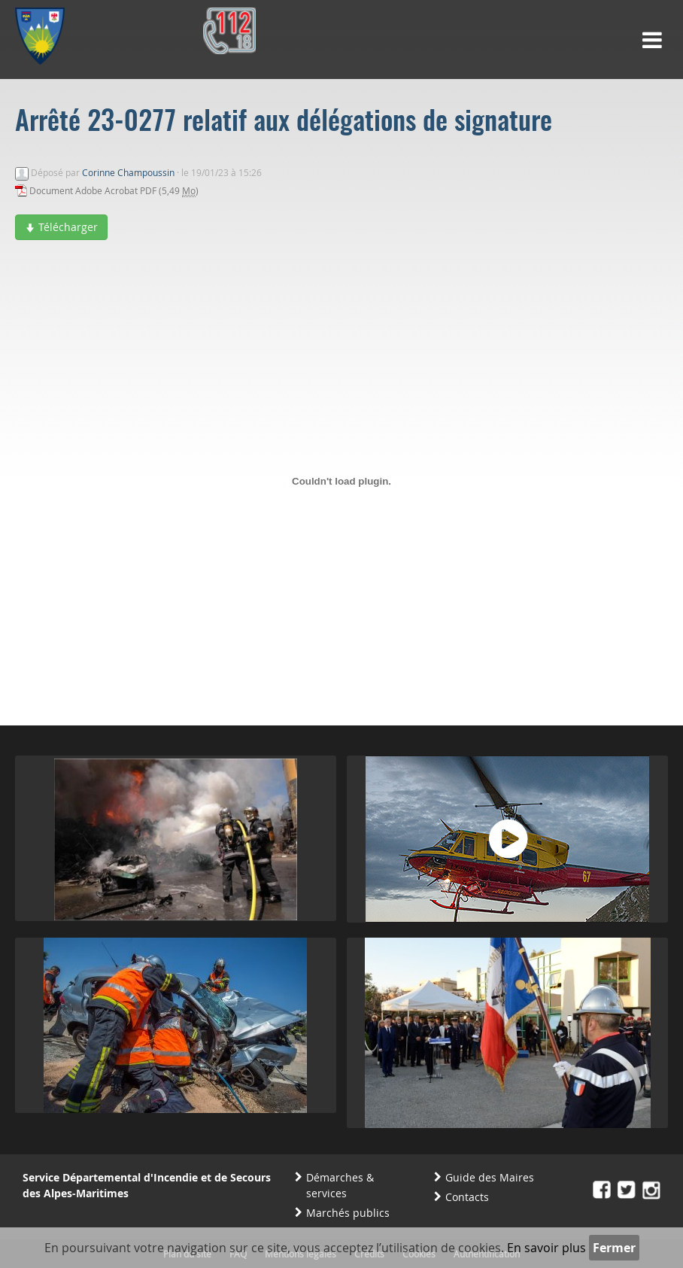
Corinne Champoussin (128, 172)
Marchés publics (348, 1213)
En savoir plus (546, 1247)
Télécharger (61, 227)
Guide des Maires (489, 1177)
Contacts (467, 1197)
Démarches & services (340, 1185)
